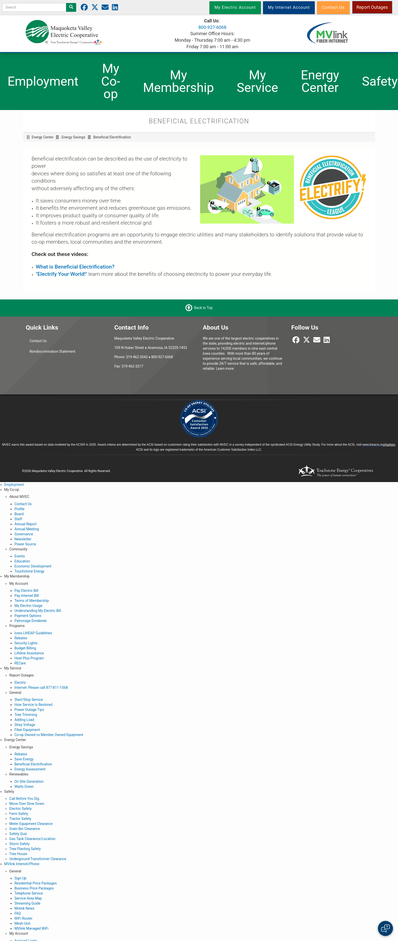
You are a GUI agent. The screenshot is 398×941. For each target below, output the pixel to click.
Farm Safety (18, 814)
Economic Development (32, 566)
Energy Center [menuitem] (320, 81)
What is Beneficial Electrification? (75, 267)
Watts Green (23, 787)
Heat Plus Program (29, 658)
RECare (20, 663)
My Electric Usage (28, 606)
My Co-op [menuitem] (110, 81)
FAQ (17, 913)
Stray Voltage (24, 725)
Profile (19, 509)
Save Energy (23, 759)
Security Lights (25, 643)
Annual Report (25, 524)
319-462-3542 (137, 357)
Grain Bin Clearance (24, 829)
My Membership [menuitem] (178, 81)
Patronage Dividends (30, 621)
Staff (18, 519)
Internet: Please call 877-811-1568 (41, 688)
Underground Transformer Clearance (37, 859)
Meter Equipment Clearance (31, 824)
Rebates (20, 638)
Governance (23, 534)
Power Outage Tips (29, 710)
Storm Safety (19, 844)
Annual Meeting (26, 529)
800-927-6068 (212, 27)
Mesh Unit (22, 923)
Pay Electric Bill (26, 591)
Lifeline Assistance (29, 653)
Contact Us (38, 341)
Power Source (25, 544)
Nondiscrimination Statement (52, 351)
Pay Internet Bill (26, 596)
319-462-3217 (132, 366)
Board (19, 514)
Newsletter (22, 539)
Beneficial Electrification (33, 764)
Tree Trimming (25, 715)
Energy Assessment (29, 769)
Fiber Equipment (27, 730)
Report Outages (372, 7)
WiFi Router (23, 918)
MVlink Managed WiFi (31, 928)
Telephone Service (28, 893)
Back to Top (203, 307)
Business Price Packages (34, 888)
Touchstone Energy (29, 571)
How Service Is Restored (33, 705)
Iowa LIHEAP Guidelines (33, 633)
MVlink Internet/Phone (21, 864)
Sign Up (20, 878)
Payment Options (27, 616)
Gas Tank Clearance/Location (32, 839)
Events (19, 556)
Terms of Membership (31, 601)
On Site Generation (28, 781)
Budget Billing (25, 648)
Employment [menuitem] (43, 81)
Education (22, 561)
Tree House (18, 854)
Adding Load (24, 720)
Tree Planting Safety (25, 849)
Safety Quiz (18, 834)
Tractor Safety (20, 819)
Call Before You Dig (24, 799)
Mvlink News (24, 908)
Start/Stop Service (28, 700)
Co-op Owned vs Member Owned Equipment (48, 735)
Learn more (225, 369)
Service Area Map (28, 898)
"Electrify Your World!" (61, 274)
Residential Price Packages (35, 883)
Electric (20, 683)
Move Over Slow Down (26, 804)
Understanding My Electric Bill (37, 611)
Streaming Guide (27, 903)
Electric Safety (20, 809)
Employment (14, 485)
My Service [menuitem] (257, 81)
